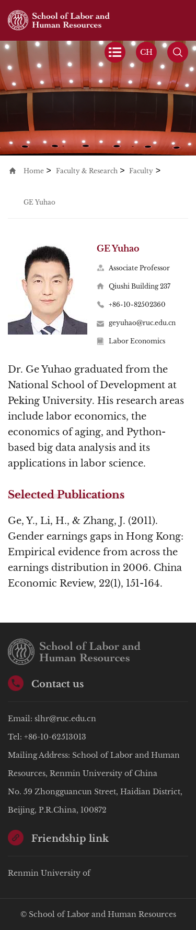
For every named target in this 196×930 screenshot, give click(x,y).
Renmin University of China (49, 875)
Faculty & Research (87, 171)
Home (34, 171)
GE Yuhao (39, 202)
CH (146, 52)
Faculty (141, 171)
